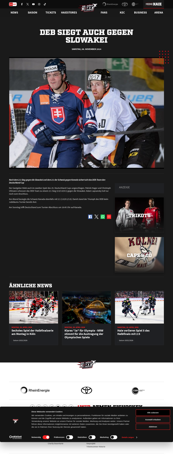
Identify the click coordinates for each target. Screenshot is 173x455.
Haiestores (69, 12)
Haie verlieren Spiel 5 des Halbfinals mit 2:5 (133, 332)
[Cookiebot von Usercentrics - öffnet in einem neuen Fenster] (15, 450)
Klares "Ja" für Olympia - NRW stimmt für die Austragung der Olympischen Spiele (84, 334)
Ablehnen (153, 440)
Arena (158, 12)
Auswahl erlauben (153, 433)
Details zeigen (128, 450)
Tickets (51, 12)
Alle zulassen (153, 426)
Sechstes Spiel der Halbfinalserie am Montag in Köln (32, 332)
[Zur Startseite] (89, 9)
